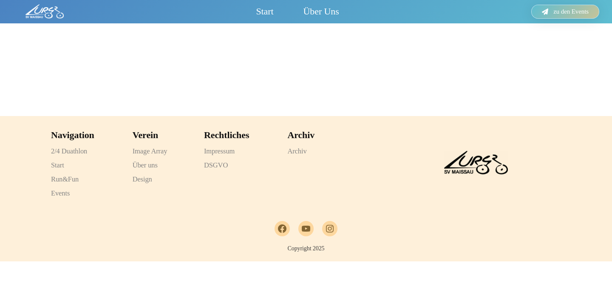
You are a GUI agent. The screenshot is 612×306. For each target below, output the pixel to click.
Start (264, 11)
